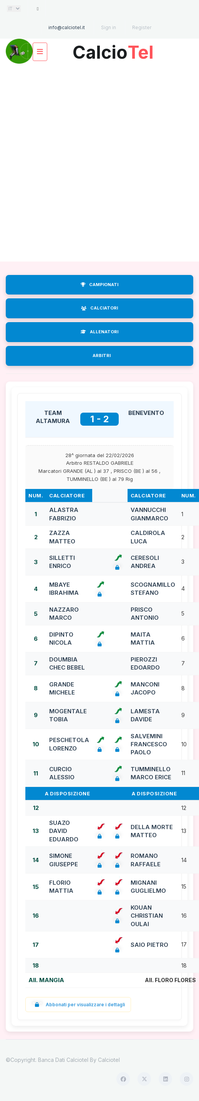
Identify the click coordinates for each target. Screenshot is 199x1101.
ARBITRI (102, 355)
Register (141, 27)
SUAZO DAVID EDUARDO (63, 831)
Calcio (113, 49)
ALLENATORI (99, 331)
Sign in (108, 27)
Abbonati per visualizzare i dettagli (78, 1005)
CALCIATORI (99, 308)
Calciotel (109, 1060)
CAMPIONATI (99, 284)
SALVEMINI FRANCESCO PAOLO (149, 744)
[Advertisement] (91, 163)
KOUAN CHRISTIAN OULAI (147, 916)
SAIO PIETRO (149, 944)
